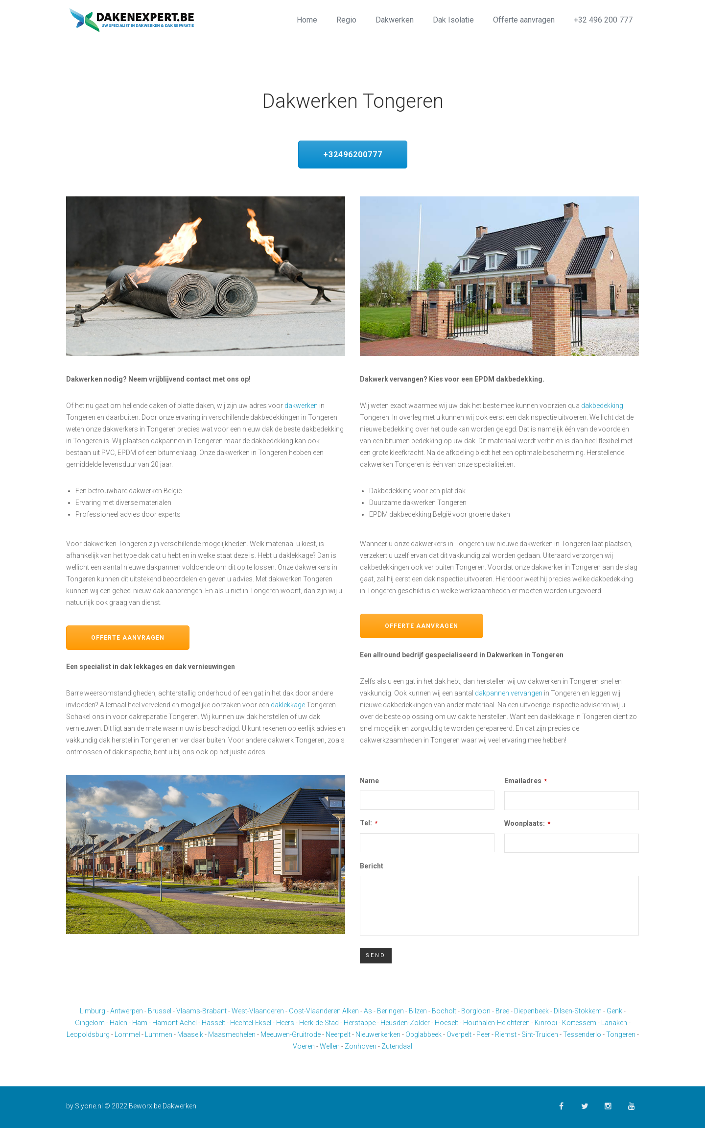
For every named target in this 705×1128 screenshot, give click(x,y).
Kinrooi (546, 1023)
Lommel (127, 1034)
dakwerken (301, 405)
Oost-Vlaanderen (315, 1011)
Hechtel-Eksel (250, 1023)
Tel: (368, 823)
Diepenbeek (531, 1011)
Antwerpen (126, 1011)
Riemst (506, 1034)
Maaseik (190, 1034)
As (368, 1011)
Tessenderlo (582, 1034)
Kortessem (579, 1023)
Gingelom (90, 1023)
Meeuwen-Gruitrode (290, 1034)
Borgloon (476, 1011)
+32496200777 (352, 154)
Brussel (159, 1011)
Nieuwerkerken (377, 1034)
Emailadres (525, 781)
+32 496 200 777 (603, 19)
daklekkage (288, 705)
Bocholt (444, 1011)
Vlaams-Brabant (201, 1011)
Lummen (158, 1034)
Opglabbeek (423, 1034)
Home (307, 19)
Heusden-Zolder (405, 1023)
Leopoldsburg (88, 1034)
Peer (483, 1034)
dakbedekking (602, 405)
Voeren (304, 1046)
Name (369, 781)
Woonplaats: (527, 823)
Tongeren (620, 1034)
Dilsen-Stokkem (578, 1011)
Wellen (330, 1046)
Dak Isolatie (453, 19)
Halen (118, 1023)
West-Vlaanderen (258, 1011)
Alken (350, 1011)
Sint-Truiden (539, 1034)
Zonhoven (360, 1046)
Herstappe (360, 1023)
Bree (502, 1011)
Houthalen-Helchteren (496, 1023)
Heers (285, 1023)
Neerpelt (338, 1034)
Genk (614, 1011)
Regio (346, 19)
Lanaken (614, 1023)
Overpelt (458, 1034)
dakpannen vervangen (508, 693)
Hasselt (213, 1023)
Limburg (92, 1011)
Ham (139, 1023)
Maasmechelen (232, 1034)
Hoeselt (446, 1023)
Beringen (390, 1011)
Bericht (371, 866)
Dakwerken (395, 19)
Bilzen (418, 1011)
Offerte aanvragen (524, 19)
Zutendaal (396, 1046)
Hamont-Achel (174, 1023)
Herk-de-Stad (319, 1023)
